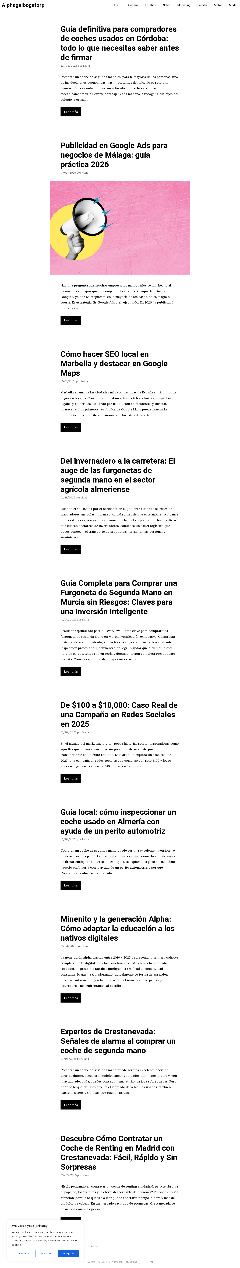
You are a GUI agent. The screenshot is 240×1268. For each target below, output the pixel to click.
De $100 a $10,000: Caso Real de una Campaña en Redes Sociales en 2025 (119, 715)
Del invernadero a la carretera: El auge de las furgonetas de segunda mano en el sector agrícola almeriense (118, 475)
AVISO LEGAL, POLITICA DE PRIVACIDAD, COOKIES (120, 1262)
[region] (45, 1240)
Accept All (68, 1253)
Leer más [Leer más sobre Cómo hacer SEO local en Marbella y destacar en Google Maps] (71, 427)
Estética (150, 5)
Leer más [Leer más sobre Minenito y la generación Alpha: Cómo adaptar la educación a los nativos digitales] (71, 998)
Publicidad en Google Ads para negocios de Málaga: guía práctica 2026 (114, 155)
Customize (23, 1253)
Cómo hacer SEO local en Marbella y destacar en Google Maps (114, 364)
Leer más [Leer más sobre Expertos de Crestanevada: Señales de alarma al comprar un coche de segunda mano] (71, 1105)
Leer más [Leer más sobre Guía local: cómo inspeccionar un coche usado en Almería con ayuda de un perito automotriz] (71, 885)
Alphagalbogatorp (23, 5)
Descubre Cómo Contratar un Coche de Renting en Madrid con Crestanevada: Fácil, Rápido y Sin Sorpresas (119, 1153)
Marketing (183, 5)
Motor (218, 5)
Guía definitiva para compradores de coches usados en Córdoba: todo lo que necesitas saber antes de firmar (120, 43)
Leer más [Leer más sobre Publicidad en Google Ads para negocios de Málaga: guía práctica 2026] (71, 320)
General (133, 5)
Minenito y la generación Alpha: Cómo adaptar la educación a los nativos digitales (118, 928)
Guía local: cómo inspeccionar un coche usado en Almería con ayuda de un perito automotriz (118, 822)
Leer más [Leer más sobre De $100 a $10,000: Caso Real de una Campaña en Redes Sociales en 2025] (71, 778)
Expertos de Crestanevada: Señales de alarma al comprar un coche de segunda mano (118, 1041)
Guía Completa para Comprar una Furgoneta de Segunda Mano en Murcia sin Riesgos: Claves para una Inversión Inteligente (119, 598)
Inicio (117, 5)
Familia (202, 5)
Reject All (45, 1253)
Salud (166, 5)
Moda (233, 5)
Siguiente (88, 1246)
